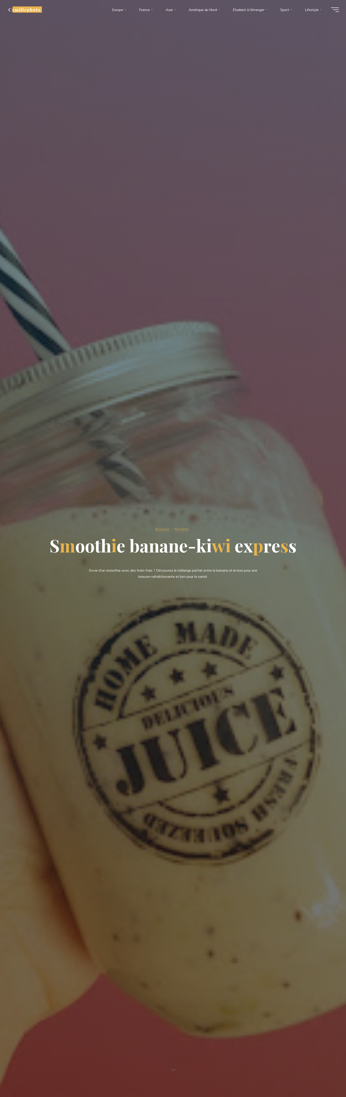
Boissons (161, 528)
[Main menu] (333, 10)
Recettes (182, 528)
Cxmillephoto (26, 10)
